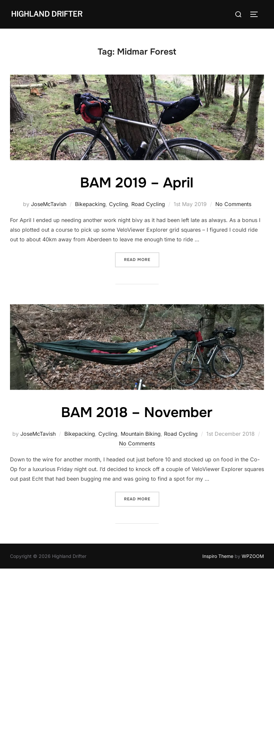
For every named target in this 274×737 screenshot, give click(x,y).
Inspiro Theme (217, 556)
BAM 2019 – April (136, 183)
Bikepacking (90, 204)
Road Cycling (148, 204)
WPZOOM (253, 556)
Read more (141, 259)
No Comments (233, 204)
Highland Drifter (46, 14)
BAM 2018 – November (136, 412)
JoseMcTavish (48, 204)
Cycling (118, 204)
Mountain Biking (141, 433)
